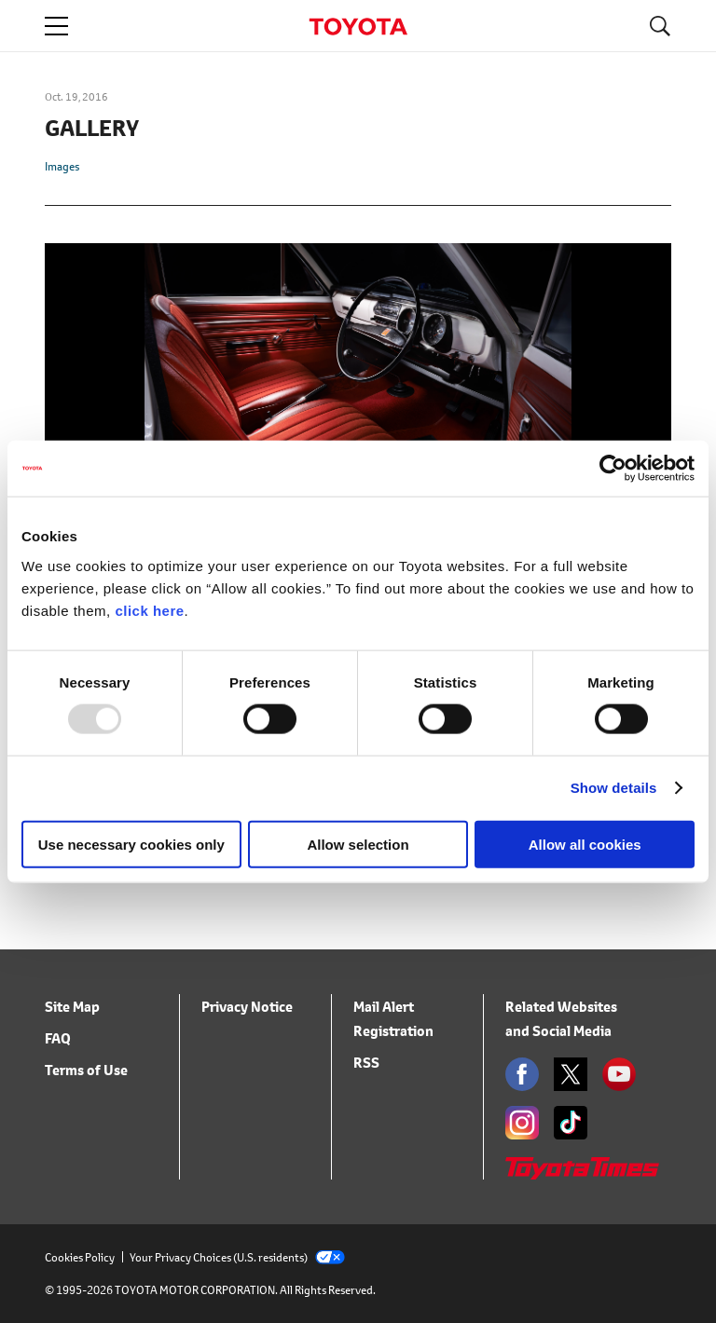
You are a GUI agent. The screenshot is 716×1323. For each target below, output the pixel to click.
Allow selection (357, 844)
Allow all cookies (585, 844)
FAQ (58, 1038)
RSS (366, 1062)
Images (62, 166)
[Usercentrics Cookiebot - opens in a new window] (613, 469)
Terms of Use (86, 1070)
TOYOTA (358, 26)
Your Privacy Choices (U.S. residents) (237, 1257)
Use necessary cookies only (131, 844)
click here (149, 610)
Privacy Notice (247, 1006)
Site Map (72, 1006)
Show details (614, 788)
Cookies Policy (80, 1257)
